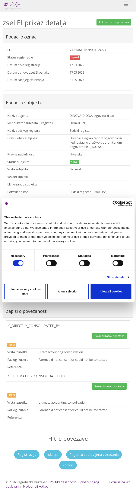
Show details (116, 277)
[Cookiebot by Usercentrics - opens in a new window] (115, 203)
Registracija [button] (26, 454)
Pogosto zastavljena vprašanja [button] (94, 454)
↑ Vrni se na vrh (119, 482)
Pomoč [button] (68, 465)
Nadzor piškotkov (35, 486)
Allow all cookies (111, 291)
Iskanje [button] (53, 454)
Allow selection (68, 291)
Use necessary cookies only (25, 291)
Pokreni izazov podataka (114, 22)
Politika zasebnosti (63, 482)
